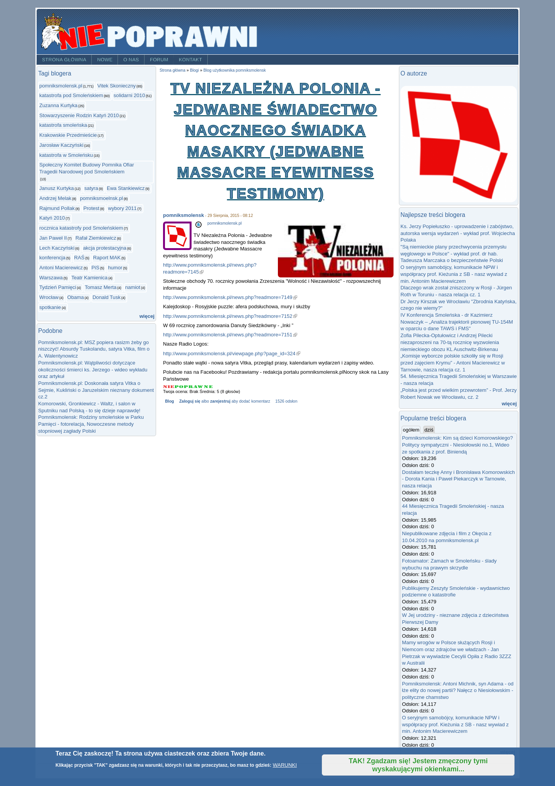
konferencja (52, 257)
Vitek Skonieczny (116, 86)
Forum (159, 59)
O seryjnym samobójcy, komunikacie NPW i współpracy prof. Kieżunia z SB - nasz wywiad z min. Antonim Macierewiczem (453, 274)
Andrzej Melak (55, 198)
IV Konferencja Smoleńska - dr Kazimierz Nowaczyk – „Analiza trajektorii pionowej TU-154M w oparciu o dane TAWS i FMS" (456, 321)
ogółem (411, 430)
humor (115, 267)
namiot (132, 287)
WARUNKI (285, 765)
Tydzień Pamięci (57, 287)
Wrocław (49, 297)
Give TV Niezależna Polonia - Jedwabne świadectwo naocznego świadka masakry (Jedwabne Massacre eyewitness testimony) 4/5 (198, 386)
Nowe (105, 59)
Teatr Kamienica (89, 277)
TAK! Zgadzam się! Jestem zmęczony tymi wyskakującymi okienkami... (418, 765)
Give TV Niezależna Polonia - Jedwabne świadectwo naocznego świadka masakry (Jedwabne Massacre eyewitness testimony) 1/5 (169, 386)
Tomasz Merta (100, 287)
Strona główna (64, 59)
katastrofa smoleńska (63, 125)
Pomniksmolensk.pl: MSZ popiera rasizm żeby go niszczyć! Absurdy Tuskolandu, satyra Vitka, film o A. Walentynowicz (94, 349)
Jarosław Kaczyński (61, 145)
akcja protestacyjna (104, 248)
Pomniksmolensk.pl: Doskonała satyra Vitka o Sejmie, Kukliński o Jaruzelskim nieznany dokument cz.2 (96, 390)
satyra (91, 188)
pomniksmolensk (183, 215)
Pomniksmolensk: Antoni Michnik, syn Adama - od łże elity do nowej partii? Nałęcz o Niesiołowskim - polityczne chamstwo (457, 690)
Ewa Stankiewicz (126, 188)
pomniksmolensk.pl (60, 86)
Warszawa (51, 277)
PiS (95, 267)
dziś (428, 430)
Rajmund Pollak (57, 208)
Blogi (194, 70)
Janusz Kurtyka (56, 188)
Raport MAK (107, 257)
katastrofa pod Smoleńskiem (71, 95)
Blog (169, 401)
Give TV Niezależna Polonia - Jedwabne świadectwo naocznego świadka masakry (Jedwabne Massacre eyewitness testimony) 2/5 (179, 386)
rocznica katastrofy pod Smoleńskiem (81, 228)
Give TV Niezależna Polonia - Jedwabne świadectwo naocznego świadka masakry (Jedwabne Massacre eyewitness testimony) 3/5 (188, 386)
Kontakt (190, 59)
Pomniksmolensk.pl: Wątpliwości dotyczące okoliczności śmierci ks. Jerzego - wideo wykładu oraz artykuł (92, 369)
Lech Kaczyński (56, 248)
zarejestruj (220, 401)
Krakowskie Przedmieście (68, 135)
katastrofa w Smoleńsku (66, 155)
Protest (91, 208)
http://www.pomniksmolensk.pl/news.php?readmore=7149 (230, 297)
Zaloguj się (189, 401)
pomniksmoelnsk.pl (101, 198)
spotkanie (50, 307)
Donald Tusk (106, 297)
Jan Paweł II (53, 238)
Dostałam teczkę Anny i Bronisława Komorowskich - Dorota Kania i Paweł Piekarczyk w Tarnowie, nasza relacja (458, 479)
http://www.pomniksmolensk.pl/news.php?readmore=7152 (230, 316)
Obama (75, 297)
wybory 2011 (122, 208)
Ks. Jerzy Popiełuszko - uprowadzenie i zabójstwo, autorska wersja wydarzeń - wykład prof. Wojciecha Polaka (457, 233)
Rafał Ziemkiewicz (96, 238)
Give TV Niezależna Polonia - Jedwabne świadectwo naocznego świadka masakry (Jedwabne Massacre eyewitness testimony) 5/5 (208, 386)
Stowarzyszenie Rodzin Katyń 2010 (79, 115)
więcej (147, 316)
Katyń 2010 (52, 218)
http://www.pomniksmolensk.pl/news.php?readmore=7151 (230, 335)
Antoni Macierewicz (61, 267)
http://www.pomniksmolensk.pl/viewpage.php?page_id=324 (231, 353)
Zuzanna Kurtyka (58, 105)
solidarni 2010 (129, 95)
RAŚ (79, 257)
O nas (131, 59)
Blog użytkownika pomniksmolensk (235, 70)
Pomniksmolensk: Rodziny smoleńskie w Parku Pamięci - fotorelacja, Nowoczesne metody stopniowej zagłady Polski (91, 423)
